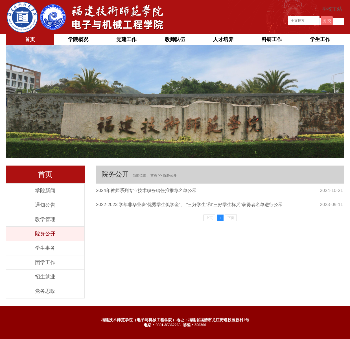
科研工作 (272, 39)
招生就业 (45, 277)
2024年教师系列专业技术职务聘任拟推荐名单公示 (146, 190)
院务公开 (45, 234)
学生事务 (45, 248)
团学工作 (45, 262)
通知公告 (45, 205)
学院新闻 (45, 190)
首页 (30, 39)
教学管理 (45, 219)
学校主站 (332, 9)
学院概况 (78, 39)
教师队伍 (175, 39)
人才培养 (223, 39)
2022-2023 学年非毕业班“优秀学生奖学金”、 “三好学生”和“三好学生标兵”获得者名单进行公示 (189, 204)
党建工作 (126, 39)
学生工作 (320, 39)
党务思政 (45, 291)
